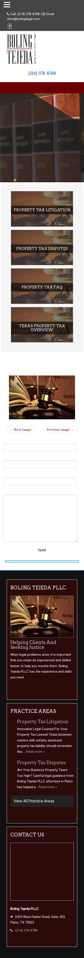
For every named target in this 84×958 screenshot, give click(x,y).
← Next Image (20, 430)
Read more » (35, 752)
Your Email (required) (39, 461)
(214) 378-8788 (28, 14)
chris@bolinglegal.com (23, 19)
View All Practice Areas (34, 801)
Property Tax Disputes (41, 762)
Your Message (40, 515)
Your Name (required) (39, 444)
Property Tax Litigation (43, 721)
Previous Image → (60, 430)
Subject (39, 478)
